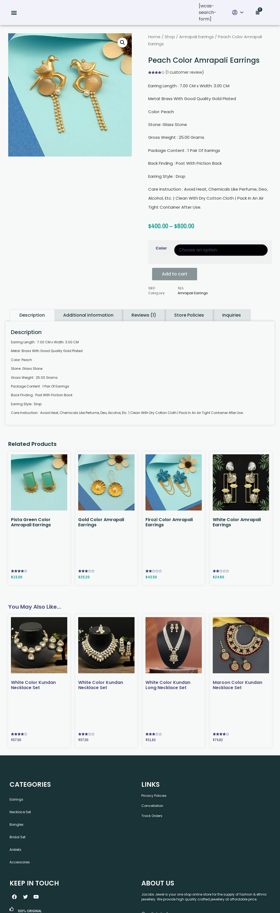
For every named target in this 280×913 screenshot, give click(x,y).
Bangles (17, 824)
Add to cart (174, 274)
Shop (170, 37)
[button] (14, 12)
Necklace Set (20, 812)
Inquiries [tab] (231, 315)
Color (161, 248)
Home (154, 37)
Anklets (15, 849)
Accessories (20, 862)
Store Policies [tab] (189, 315)
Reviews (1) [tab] (144, 315)
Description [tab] (32, 315)
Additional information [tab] (88, 315)
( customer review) (185, 72)
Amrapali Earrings (196, 37)
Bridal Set (17, 837)
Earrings (16, 799)
